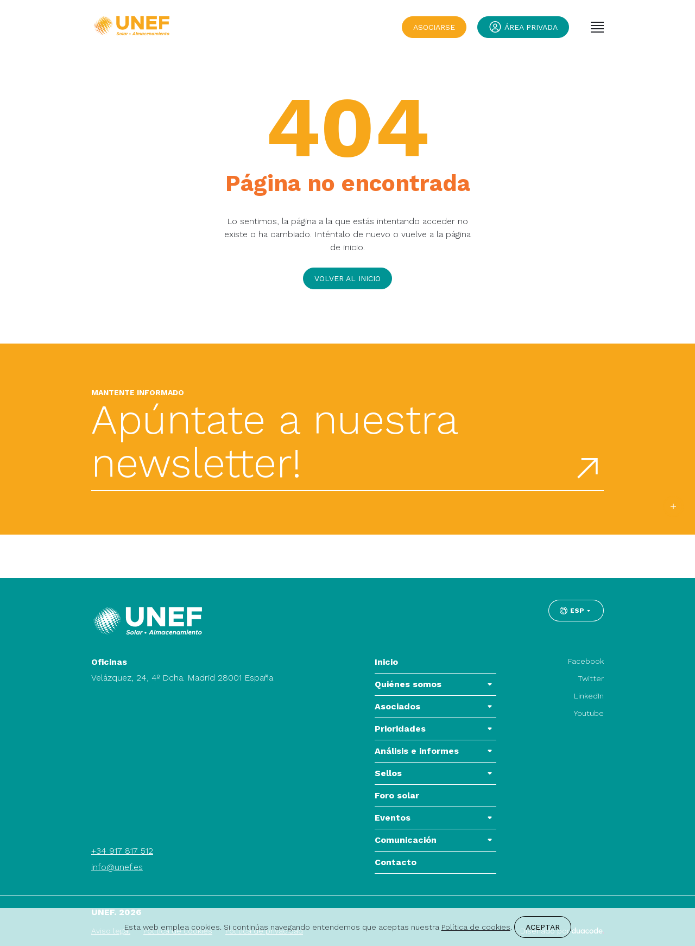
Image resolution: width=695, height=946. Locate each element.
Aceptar (543, 927)
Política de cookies (475, 927)
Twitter (591, 678)
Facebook (586, 661)
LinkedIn (589, 695)
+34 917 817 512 (122, 851)
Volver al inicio (347, 278)
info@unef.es (117, 867)
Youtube (589, 713)
